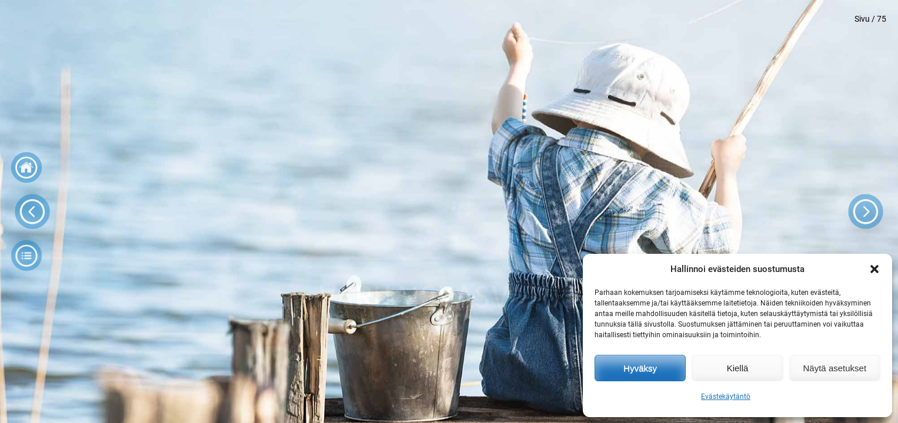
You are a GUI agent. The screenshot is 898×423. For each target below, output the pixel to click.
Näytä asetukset (835, 368)
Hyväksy (640, 368)
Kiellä (738, 368)
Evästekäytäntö (725, 396)
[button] (874, 269)
